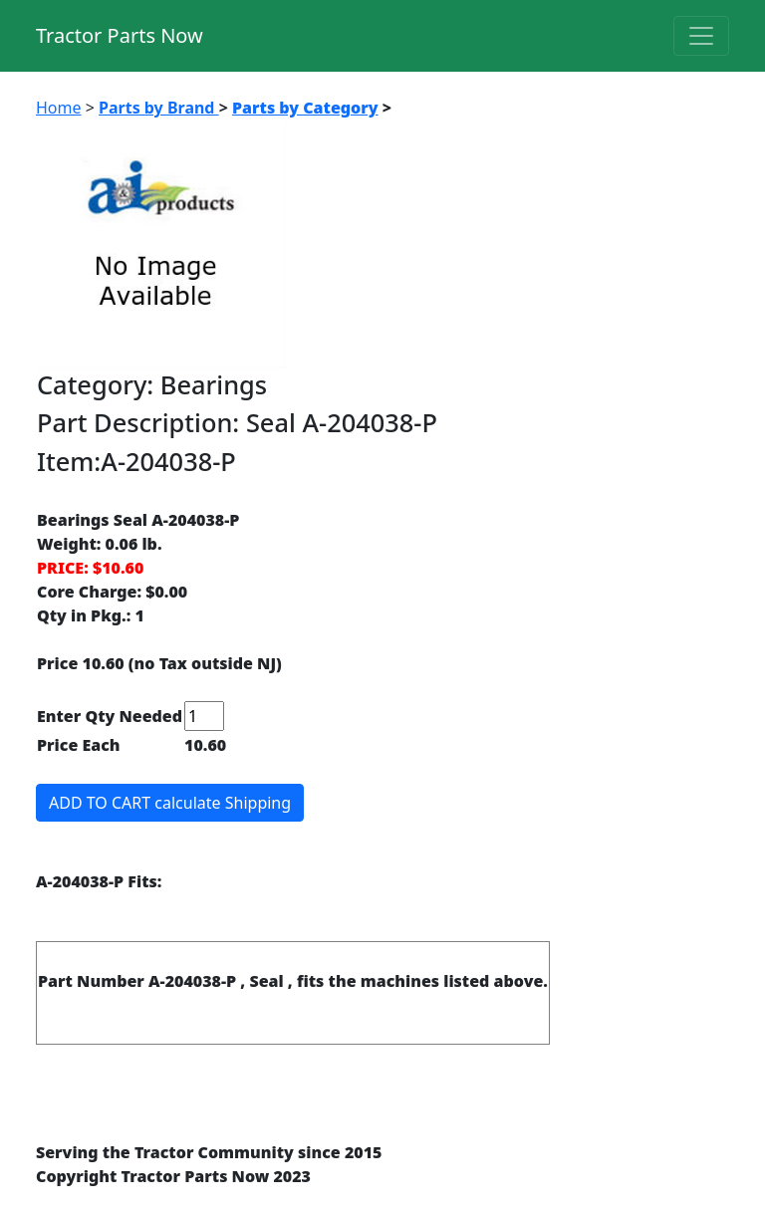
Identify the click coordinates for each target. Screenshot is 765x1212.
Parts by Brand (159, 108)
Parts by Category (305, 108)
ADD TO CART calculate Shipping (170, 803)
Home (59, 108)
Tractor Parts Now (119, 35)
